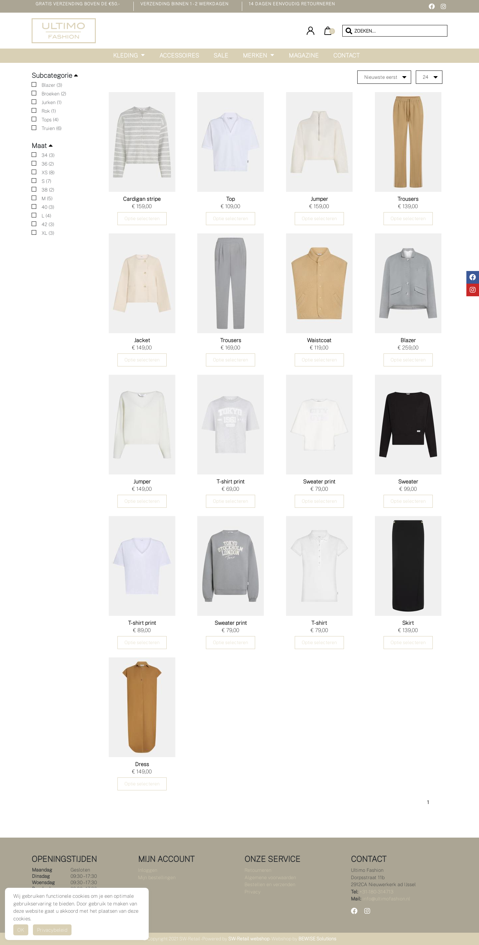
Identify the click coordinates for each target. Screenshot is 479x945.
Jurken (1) (52, 102)
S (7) (46, 181)
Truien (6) (52, 128)
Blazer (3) (52, 85)
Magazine (304, 55)
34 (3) (48, 155)
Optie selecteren (142, 218)
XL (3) (48, 233)
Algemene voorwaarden (270, 877)
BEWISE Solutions (317, 938)
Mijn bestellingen (157, 877)
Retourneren (257, 870)
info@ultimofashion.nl (386, 898)
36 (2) (48, 164)
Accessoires (179, 55)
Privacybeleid (52, 930)
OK (20, 930)
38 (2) (48, 190)
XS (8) (48, 172)
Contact (346, 55)
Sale (221, 55)
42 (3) (48, 224)
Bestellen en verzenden (269, 884)
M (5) (47, 198)
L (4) (46, 215)
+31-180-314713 (377, 891)
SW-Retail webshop (248, 938)
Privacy (252, 891)
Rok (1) (49, 111)
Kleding (125, 55)
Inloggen (147, 870)
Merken (255, 55)
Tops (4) (50, 119)
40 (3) (48, 207)
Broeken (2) (54, 93)
